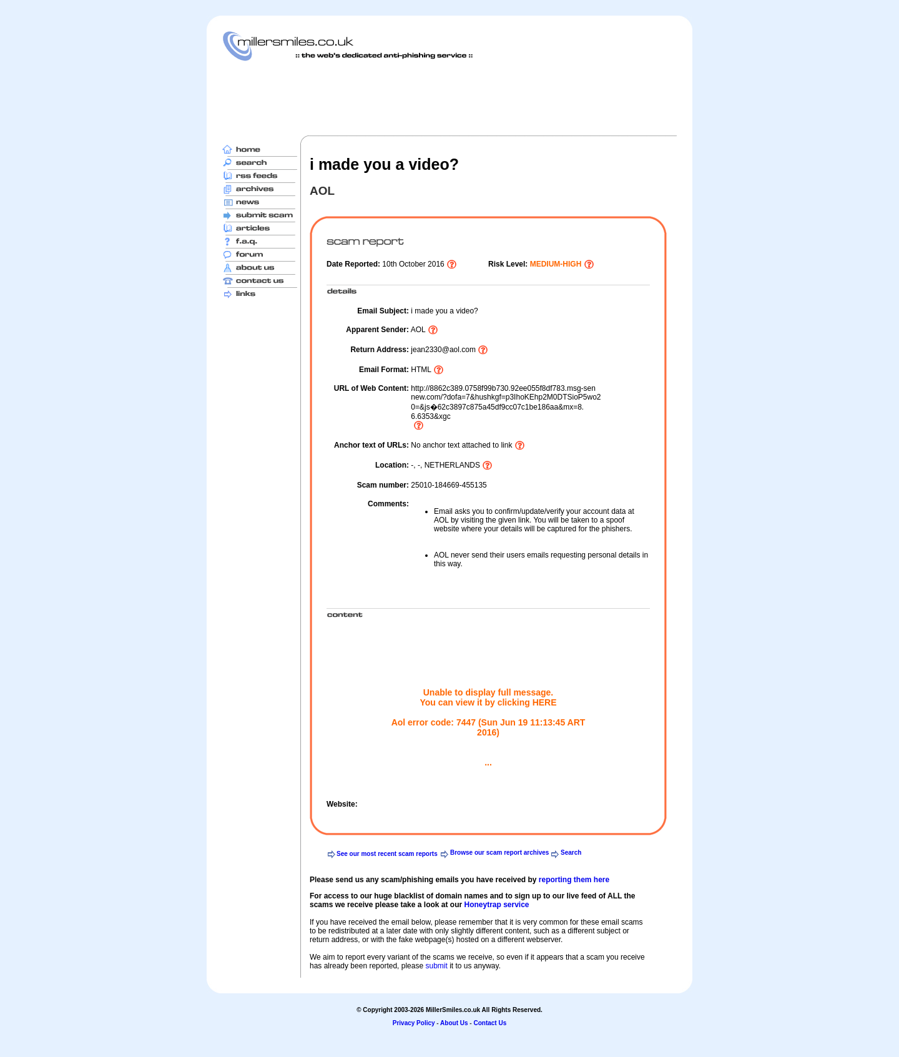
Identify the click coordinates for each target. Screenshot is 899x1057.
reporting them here (574, 879)
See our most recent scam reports (387, 853)
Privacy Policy (414, 1023)
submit (436, 965)
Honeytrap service (496, 904)
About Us (454, 1023)
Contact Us (489, 1023)
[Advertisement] (449, 98)
